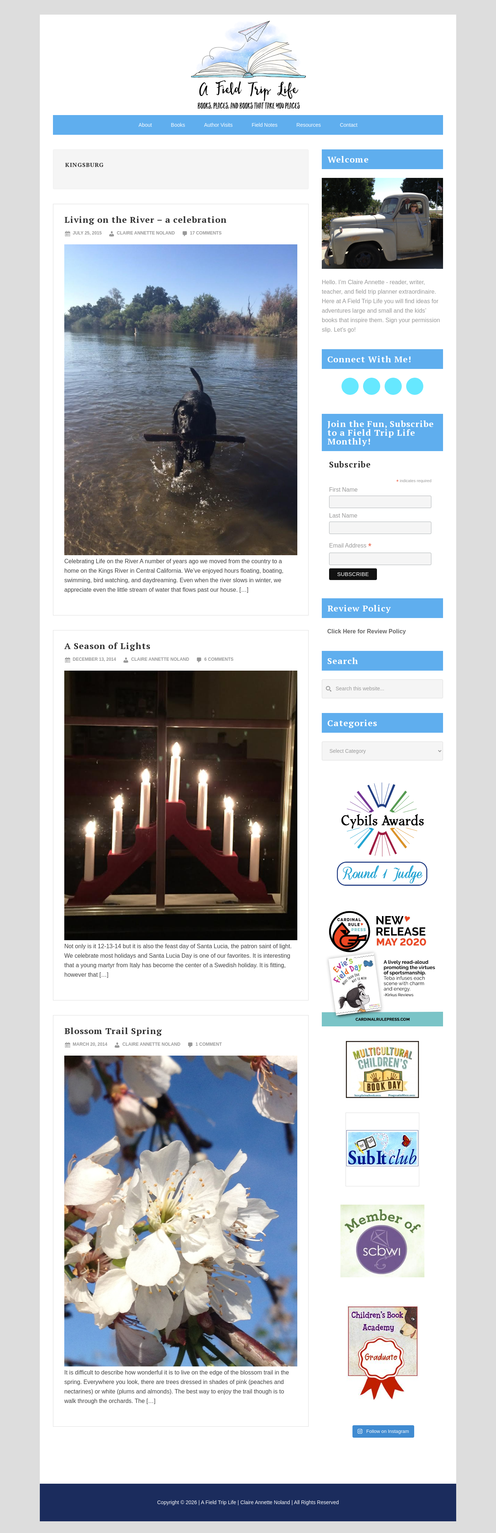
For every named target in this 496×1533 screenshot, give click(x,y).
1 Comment (208, 1044)
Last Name (343, 515)
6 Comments (218, 659)
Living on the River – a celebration (145, 219)
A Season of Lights (107, 646)
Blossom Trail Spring (113, 1031)
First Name (343, 490)
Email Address (350, 546)
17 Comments (206, 233)
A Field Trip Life (248, 64)
